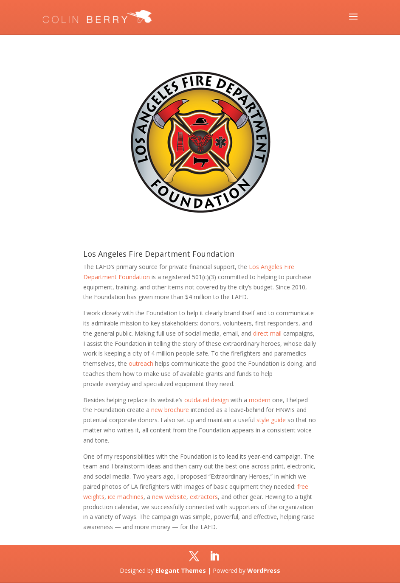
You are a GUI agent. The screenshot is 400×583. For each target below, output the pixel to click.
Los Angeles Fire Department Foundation (158, 254)
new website (169, 497)
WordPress (263, 570)
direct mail (267, 333)
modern (259, 400)
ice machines (126, 497)
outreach (141, 363)
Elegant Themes (180, 570)
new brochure (170, 410)
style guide (271, 420)
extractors (204, 497)
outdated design (206, 400)
